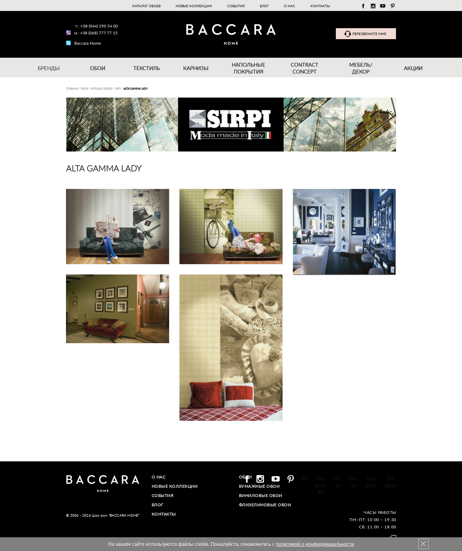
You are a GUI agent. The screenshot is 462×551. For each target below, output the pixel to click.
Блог (264, 6)
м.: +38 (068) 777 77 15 (96, 32)
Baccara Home (87, 43)
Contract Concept (304, 68)
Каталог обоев (146, 6)
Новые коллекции (194, 6)
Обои (97, 68)
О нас (289, 6)
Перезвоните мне (369, 34)
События (236, 6)
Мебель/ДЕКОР (361, 68)
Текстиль (146, 68)
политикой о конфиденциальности (315, 544)
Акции (413, 68)
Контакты (320, 6)
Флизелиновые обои (265, 504)
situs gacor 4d (320, 485)
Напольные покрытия (248, 68)
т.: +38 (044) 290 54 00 (96, 26)
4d (304, 478)
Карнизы (196, 68)
